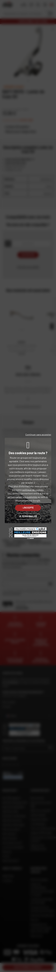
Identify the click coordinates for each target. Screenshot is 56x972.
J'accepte (28, 507)
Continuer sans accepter (38, 434)
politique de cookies (32, 489)
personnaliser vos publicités (22, 497)
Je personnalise (28, 516)
